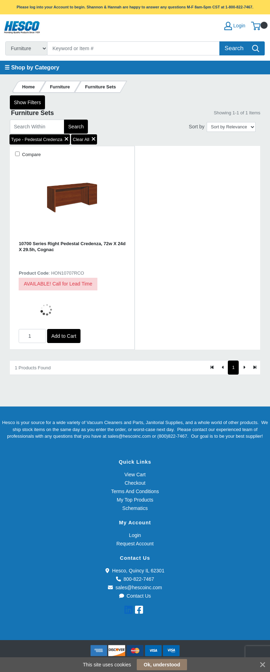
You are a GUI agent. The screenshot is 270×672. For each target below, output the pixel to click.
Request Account (135, 543)
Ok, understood (162, 664)
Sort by (196, 126)
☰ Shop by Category (32, 67)
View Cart (135, 474)
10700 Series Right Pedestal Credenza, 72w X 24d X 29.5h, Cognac (72, 246)
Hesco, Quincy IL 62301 (134, 570)
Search (76, 126)
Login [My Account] (234, 26)
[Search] (133, 48)
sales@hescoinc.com (135, 587)
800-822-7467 (135, 579)
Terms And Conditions (135, 491)
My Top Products (135, 500)
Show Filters (27, 102)
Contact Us (135, 596)
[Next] (244, 368)
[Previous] (223, 368)
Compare (31, 154)
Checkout (134, 483)
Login (135, 535)
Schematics (135, 508)
